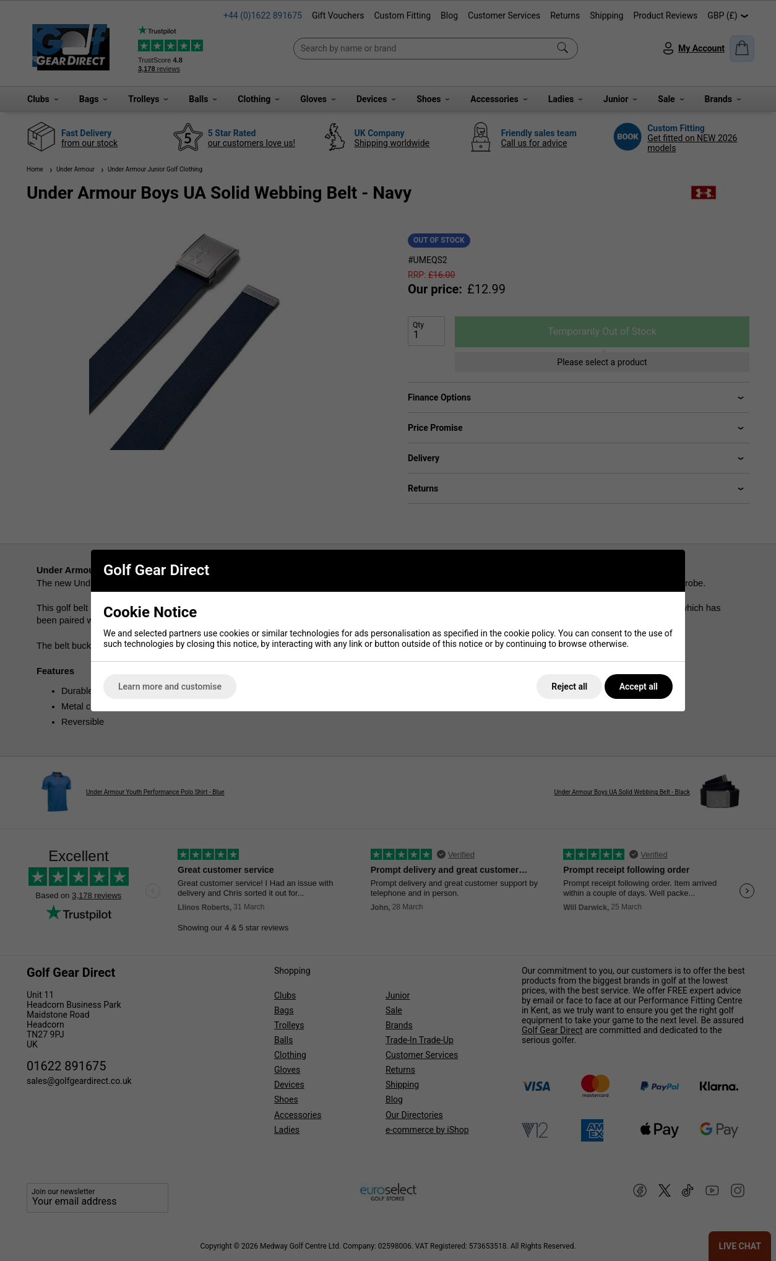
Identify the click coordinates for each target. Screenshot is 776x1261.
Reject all (569, 686)
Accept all (638, 686)
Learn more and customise (170, 686)
